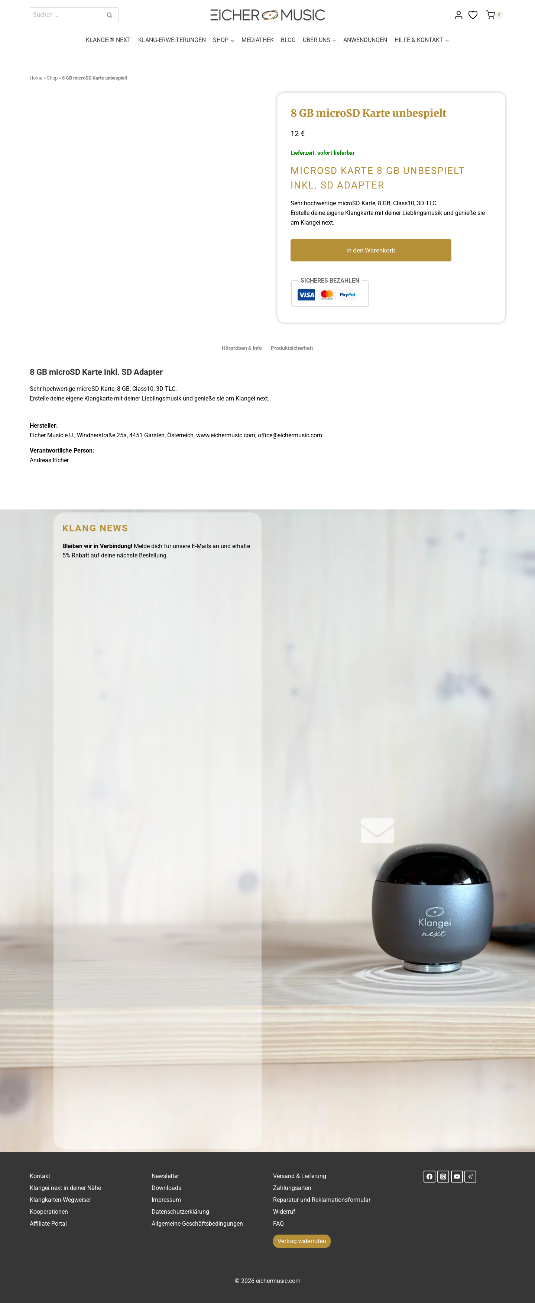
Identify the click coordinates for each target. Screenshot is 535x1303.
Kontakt (40, 1176)
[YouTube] (457, 1177)
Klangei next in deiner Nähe (65, 1187)
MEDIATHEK (257, 40)
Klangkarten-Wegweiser (60, 1199)
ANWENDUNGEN (365, 40)
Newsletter (165, 1176)
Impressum (166, 1199)
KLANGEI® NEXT (108, 40)
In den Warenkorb (376, 250)
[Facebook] (429, 1177)
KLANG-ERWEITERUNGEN (172, 40)
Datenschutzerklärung (180, 1211)
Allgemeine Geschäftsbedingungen (197, 1223)
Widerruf (284, 1211)
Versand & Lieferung (299, 1176)
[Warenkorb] (493, 14)
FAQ (278, 1223)
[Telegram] (470, 1177)
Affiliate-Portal (48, 1223)
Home (36, 78)
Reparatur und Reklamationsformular (321, 1199)
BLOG (288, 40)
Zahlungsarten (292, 1187)
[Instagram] (443, 1177)
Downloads (166, 1187)
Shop (52, 78)
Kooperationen (49, 1211)
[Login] (459, 15)
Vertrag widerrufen (302, 1241)
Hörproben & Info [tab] (242, 348)
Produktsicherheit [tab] (292, 348)
